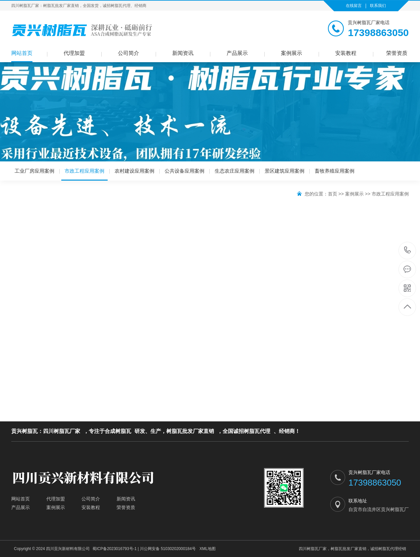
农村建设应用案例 (134, 171)
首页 (332, 193)
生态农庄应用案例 (234, 171)
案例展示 (291, 53)
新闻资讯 (182, 53)
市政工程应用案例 (84, 174)
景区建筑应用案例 (284, 171)
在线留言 (354, 5)
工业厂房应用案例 (34, 171)
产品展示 (237, 53)
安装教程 (345, 53)
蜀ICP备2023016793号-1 (114, 548)
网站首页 (21, 53)
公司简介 (128, 53)
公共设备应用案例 (184, 171)
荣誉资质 (396, 53)
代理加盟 (74, 53)
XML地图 (207, 548)
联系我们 (378, 5)
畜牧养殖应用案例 (334, 171)
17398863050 (407, 250)
